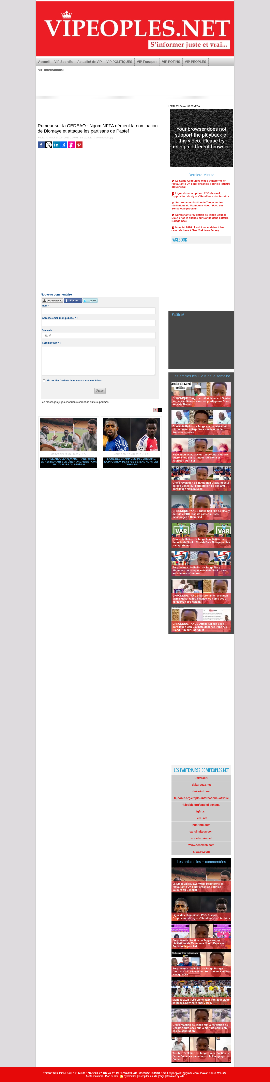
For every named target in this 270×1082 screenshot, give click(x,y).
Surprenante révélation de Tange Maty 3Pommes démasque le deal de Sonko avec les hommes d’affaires (199, 570)
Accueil (44, 62)
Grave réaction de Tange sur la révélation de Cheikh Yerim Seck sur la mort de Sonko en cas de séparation (200, 1027)
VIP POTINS (171, 62)
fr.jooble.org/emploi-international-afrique (201, 798)
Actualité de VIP (89, 62)
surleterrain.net (201, 838)
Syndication (130, 1076)
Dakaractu (201, 778)
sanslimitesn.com (201, 831)
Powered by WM (175, 1076)
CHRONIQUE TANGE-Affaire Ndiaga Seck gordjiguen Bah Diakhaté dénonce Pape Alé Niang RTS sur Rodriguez (199, 626)
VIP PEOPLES (195, 62)
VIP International (51, 70)
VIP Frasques (147, 62)
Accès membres (94, 1076)
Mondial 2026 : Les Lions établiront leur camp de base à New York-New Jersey (201, 1001)
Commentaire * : (51, 342)
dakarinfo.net (201, 791)
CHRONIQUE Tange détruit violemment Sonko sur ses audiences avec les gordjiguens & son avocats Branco (201, 401)
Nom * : (46, 305)
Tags (161, 1076)
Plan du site (111, 1076)
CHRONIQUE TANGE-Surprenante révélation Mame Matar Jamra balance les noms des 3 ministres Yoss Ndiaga (200, 598)
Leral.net (201, 818)
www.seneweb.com (201, 845)
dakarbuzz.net (201, 784)
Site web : (47, 330)
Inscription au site (147, 1076)
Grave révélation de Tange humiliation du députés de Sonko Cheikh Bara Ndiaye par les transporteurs (201, 542)
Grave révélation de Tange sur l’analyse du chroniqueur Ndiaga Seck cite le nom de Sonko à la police (199, 429)
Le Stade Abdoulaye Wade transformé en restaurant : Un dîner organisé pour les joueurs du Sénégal (69, 461)
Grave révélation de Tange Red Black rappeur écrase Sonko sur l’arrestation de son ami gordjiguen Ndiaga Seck (200, 485)
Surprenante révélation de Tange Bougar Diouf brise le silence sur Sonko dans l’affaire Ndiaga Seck (199, 222)
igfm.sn (201, 811)
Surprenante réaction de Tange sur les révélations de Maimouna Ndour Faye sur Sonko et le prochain (197, 210)
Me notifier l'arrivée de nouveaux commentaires (74, 380)
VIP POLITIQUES (119, 62)
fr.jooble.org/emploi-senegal (201, 804)
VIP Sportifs (63, 62)
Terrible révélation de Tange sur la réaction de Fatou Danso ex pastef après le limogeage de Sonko (201, 1056)
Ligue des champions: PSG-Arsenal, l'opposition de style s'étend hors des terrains (131, 461)
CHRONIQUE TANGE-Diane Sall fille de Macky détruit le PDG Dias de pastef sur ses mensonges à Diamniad (201, 514)
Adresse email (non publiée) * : (59, 318)
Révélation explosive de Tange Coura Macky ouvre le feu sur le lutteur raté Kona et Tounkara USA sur (200, 457)
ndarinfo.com (201, 824)
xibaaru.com (201, 851)
